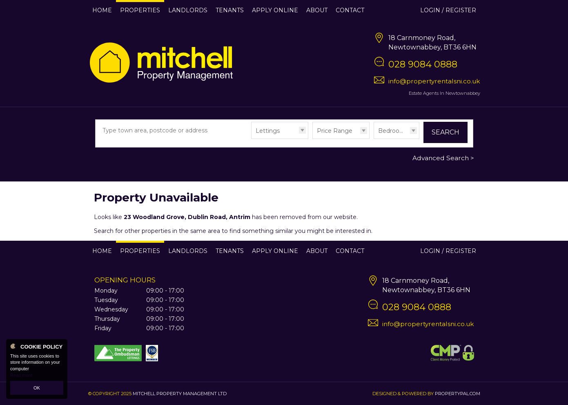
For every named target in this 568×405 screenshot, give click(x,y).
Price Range (334, 130)
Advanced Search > (443, 158)
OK (36, 387)
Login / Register (448, 10)
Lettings (268, 130)
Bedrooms (393, 130)
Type (251, 138)
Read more (21, 375)
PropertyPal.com (457, 393)
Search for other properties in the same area (157, 231)
